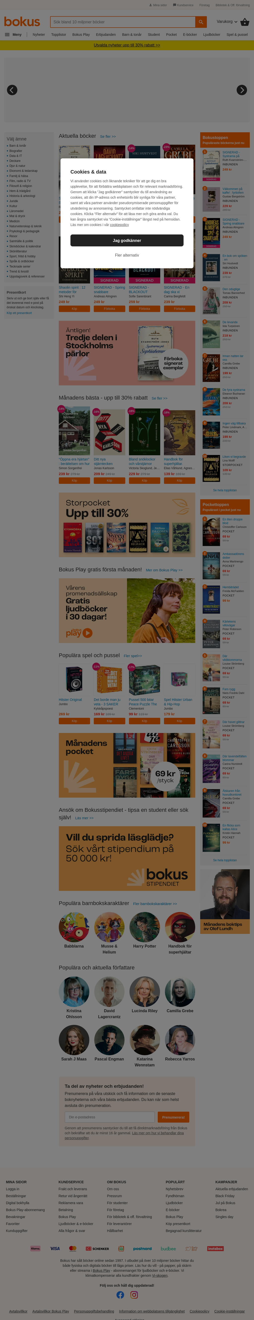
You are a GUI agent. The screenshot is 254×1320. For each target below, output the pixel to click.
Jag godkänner (127, 240)
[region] (127, 213)
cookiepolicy (119, 225)
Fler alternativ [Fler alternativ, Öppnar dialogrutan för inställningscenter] (127, 255)
